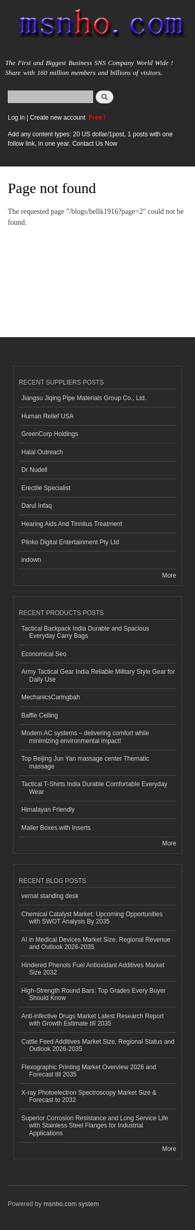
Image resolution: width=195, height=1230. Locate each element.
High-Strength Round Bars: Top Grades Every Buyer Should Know (93, 994)
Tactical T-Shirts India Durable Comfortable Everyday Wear (94, 787)
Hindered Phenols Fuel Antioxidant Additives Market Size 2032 (92, 969)
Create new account (58, 117)
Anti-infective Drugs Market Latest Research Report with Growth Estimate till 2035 (92, 1020)
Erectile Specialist (46, 488)
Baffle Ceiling (39, 715)
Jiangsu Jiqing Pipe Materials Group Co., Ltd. (83, 398)
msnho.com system (71, 1204)
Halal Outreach (42, 452)
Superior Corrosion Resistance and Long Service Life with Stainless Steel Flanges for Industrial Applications (94, 1125)
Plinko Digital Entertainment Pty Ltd (70, 542)
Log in (16, 117)
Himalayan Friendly (48, 809)
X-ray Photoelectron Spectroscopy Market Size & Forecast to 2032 (89, 1096)
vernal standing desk (50, 896)
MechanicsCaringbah (50, 697)
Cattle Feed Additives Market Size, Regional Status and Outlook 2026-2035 (97, 1045)
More (169, 575)
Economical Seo (44, 654)
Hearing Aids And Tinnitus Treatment (71, 524)
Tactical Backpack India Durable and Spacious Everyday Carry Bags (85, 632)
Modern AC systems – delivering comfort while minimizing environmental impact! (85, 736)
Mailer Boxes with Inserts (55, 827)
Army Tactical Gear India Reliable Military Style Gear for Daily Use (98, 675)
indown (31, 559)
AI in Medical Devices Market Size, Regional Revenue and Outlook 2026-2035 (95, 943)
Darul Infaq (36, 505)
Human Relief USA (47, 416)
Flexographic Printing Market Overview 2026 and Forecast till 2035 (88, 1071)
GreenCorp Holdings (49, 434)
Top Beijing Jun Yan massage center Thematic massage (85, 762)
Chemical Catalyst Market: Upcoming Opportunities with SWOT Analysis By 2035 (92, 918)
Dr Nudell (34, 469)
